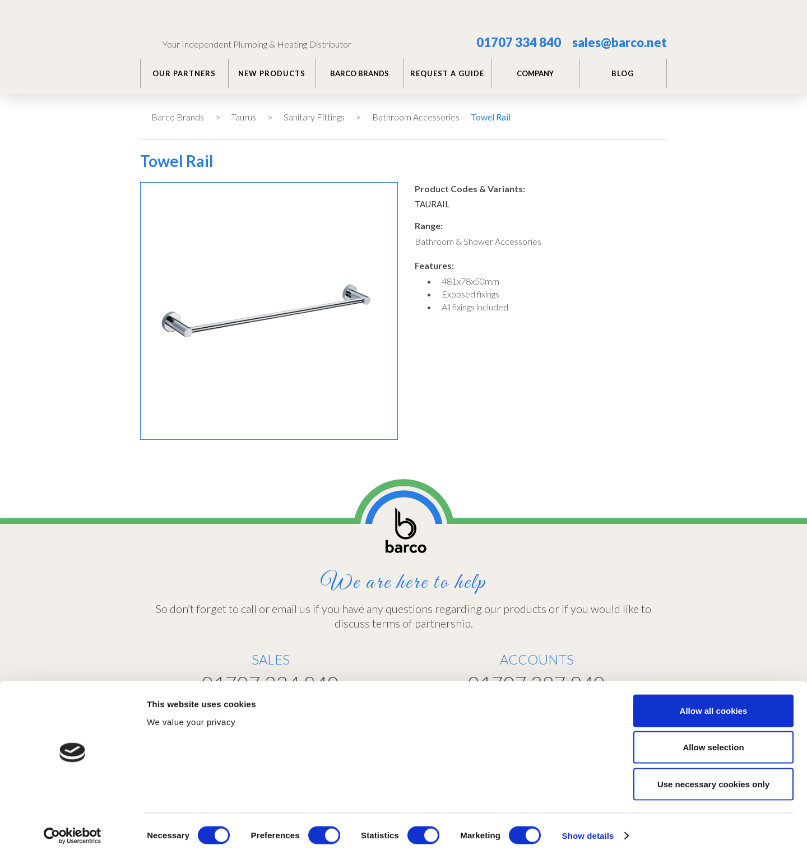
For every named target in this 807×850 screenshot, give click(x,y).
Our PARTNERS (184, 73)
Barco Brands (177, 117)
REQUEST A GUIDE (447, 73)
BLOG (622, 73)
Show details (588, 828)
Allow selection (713, 740)
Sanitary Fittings (314, 117)
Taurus (243, 117)
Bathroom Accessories (416, 117)
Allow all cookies (714, 703)
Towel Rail (491, 117)
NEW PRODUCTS (271, 73)
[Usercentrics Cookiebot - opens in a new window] (73, 828)
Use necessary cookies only (713, 776)
